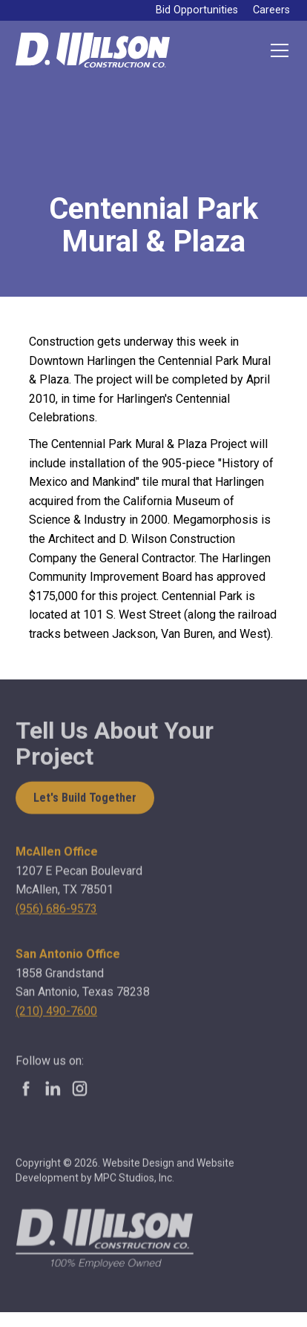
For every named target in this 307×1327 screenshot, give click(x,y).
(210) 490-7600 (56, 1016)
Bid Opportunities (197, 10)
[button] (276, 50)
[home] (93, 50)
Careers (271, 10)
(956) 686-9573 (56, 914)
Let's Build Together (84, 799)
